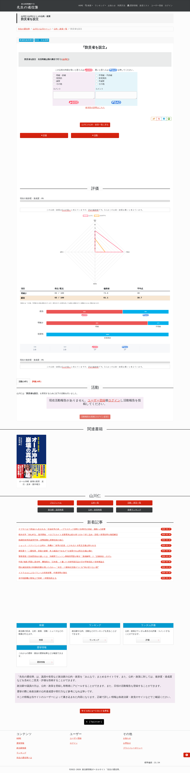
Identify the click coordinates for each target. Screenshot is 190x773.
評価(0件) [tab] (36, 382)
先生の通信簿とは (24, 758)
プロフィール (56, 503)
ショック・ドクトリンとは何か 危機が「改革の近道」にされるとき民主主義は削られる (57, 546)
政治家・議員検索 (55, 510)
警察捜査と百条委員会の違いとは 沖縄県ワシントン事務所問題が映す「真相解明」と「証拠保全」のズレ (65, 556)
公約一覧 (95, 503)
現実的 (59, 78)
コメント (57, 89)
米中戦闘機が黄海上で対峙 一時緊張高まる (38, 578)
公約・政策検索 (95, 510)
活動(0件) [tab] (23, 382)
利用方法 (121, 6)
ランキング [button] (99, 6)
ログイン (169, 6)
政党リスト (144, 6)
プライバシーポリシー (132, 748)
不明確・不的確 (105, 75)
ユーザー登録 (157, 6)
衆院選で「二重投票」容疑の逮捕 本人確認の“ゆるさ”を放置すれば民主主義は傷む (56, 551)
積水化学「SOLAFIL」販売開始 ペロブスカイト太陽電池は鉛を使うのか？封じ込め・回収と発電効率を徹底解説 (68, 535)
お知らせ (112, 6)
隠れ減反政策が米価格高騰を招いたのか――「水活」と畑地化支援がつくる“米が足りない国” (59, 567)
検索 (45, 640)
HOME (80, 6)
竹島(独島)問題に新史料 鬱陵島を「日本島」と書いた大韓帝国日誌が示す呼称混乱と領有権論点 (61, 562)
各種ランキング (134, 510)
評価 (44, 135)
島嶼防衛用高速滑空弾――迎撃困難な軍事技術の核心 (41, 540)
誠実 (58, 81)
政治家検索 (21, 748)
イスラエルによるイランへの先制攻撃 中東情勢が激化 (43, 573)
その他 (59, 84)
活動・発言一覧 (134, 503)
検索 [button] (88, 5)
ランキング (97, 640)
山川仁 (65, 59)
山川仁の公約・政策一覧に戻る (95, 125)
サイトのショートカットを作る (95, 711)
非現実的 (102, 78)
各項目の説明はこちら (95, 108)
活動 (95, 135)
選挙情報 (132, 5)
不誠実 (101, 81)
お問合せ (127, 743)
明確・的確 (61, 75)
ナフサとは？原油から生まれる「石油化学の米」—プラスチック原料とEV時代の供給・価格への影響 (62, 529)
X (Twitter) (94, 721)
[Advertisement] (95, 163)
